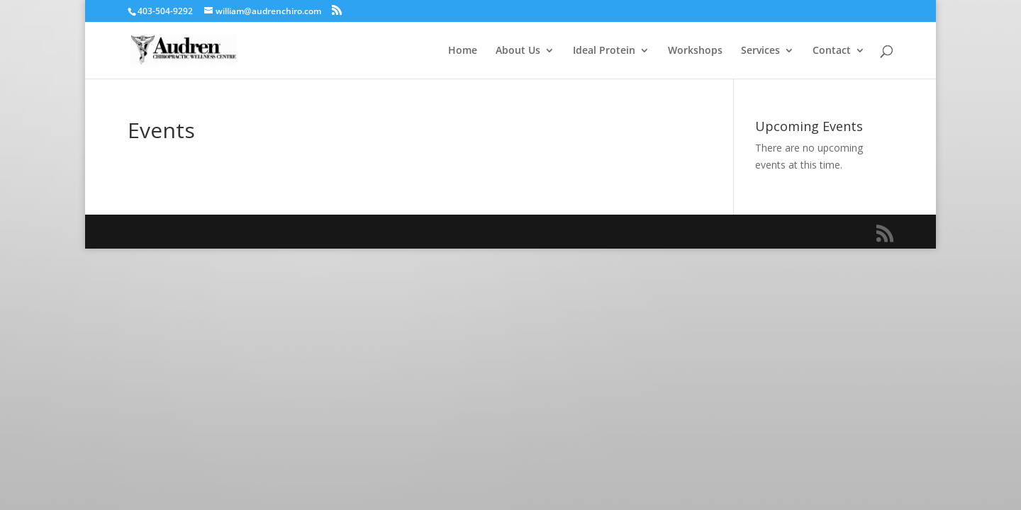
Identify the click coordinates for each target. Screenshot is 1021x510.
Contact (832, 51)
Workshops (695, 51)
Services (760, 51)
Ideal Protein (604, 51)
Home (462, 51)
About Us (518, 51)
